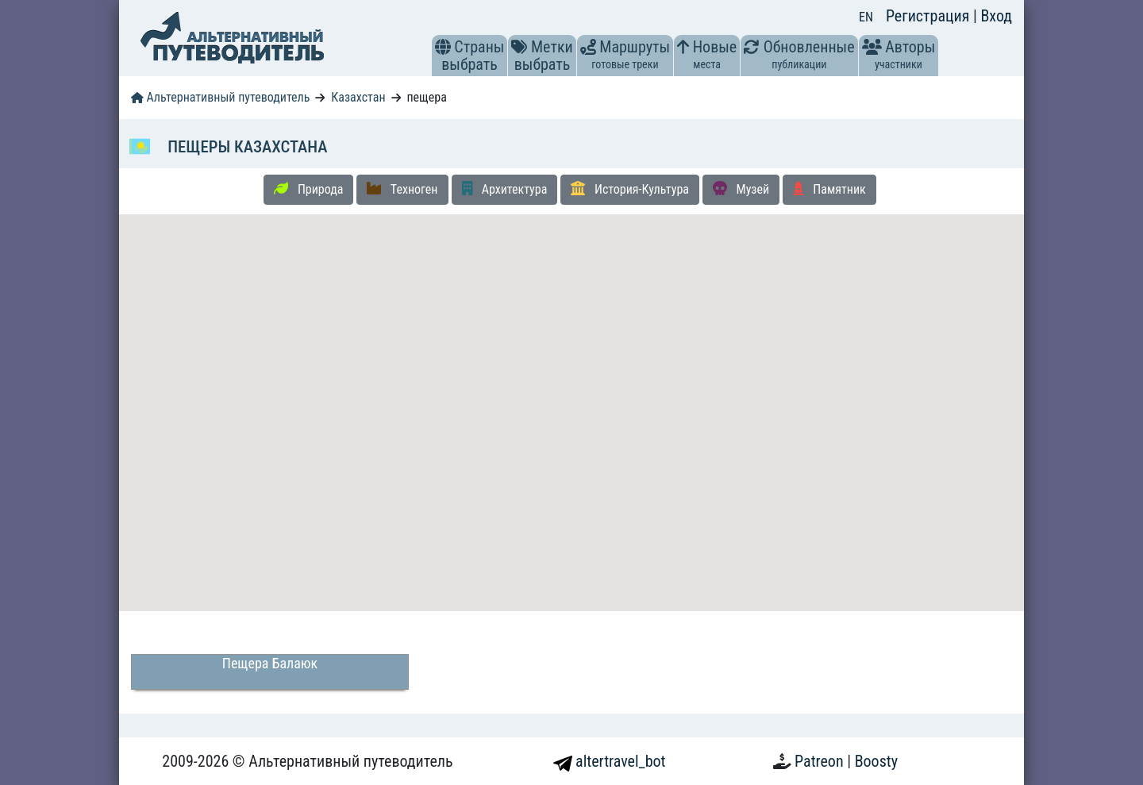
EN (866, 17)
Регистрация (929, 15)
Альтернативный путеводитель (220, 97)
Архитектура (505, 189)
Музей (741, 189)
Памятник (829, 189)
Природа (308, 189)
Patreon (821, 761)
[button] (443, 47)
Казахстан (358, 97)
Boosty (876, 761)
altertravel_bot (609, 761)
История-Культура (630, 189)
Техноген (402, 189)
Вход (996, 15)
